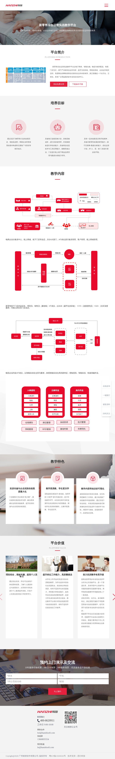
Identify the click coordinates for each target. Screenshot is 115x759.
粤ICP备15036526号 (57, 756)
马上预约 (57, 691)
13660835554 (43, 739)
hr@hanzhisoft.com (45, 747)
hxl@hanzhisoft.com (46, 732)
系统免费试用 (58, 84)
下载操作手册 (76, 84)
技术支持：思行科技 (76, 756)
